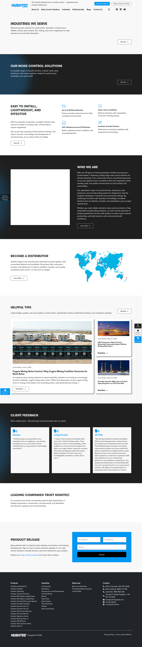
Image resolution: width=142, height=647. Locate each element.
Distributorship (78, 10)
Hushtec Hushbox (17, 589)
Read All (124, 311)
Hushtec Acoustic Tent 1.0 (20, 619)
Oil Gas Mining (46, 594)
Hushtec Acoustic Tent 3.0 (20, 606)
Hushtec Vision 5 (16, 626)
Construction (46, 586)
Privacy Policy (109, 634)
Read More (21, 389)
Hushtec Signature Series (19, 616)
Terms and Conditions (123, 634)
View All (124, 42)
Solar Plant (45, 599)
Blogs (89, 10)
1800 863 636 (119, 592)
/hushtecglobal (111, 602)
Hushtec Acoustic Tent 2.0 (20, 609)
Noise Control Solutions (50, 10)
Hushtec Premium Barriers (20, 614)
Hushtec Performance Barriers (21, 611)
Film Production (47, 604)
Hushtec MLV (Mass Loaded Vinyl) (22, 599)
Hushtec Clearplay (17, 591)
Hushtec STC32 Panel (18, 621)
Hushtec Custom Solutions (20, 594)
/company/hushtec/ (112, 604)
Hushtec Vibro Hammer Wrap (21, 624)
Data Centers (46, 601)
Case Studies (76, 591)
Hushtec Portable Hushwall (20, 604)
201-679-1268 (124, 586)
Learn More (85, 226)
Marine (43, 596)
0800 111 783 (122, 589)
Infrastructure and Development (52, 591)
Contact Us (97, 10)
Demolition (45, 589)
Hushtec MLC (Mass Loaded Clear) (23, 596)
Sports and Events (47, 609)
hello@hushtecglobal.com (115, 600)
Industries (66, 10)
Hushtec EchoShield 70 (19, 586)
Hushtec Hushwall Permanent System (24, 601)
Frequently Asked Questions (82, 589)
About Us (35, 10)
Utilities (44, 606)
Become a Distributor (79, 586)
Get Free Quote (102, 4)
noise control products (29, 555)
